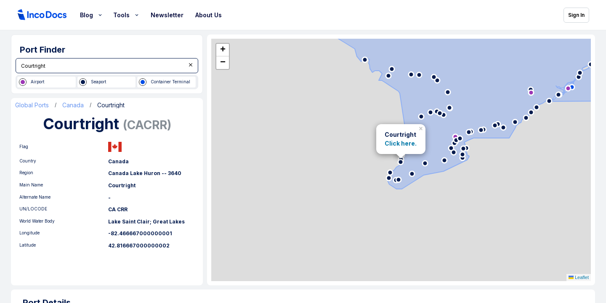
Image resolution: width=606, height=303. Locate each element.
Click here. (401, 143)
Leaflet (579, 277)
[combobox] (107, 65)
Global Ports (32, 105)
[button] (421, 127)
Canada (73, 105)
